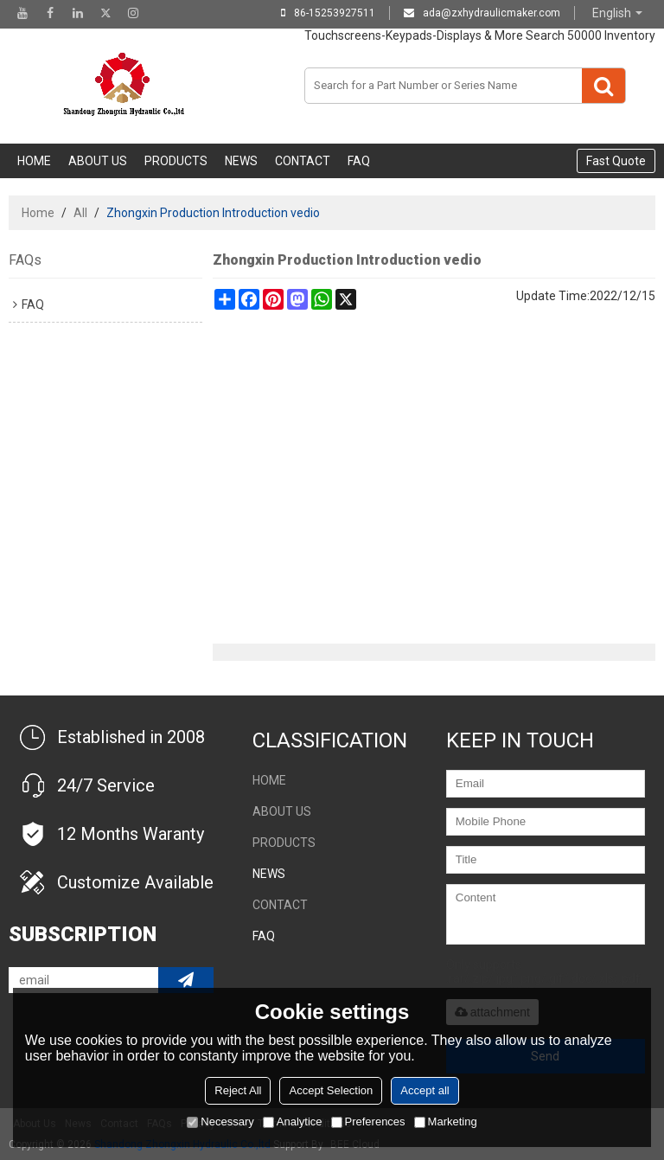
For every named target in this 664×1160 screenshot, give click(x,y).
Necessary (220, 1121)
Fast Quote (616, 161)
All (80, 213)
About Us (97, 161)
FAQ (359, 161)
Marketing (445, 1121)
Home (34, 161)
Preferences (368, 1121)
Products (176, 161)
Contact (302, 161)
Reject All (237, 1090)
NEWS (241, 161)
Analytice (292, 1121)
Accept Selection (331, 1090)
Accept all (424, 1090)
